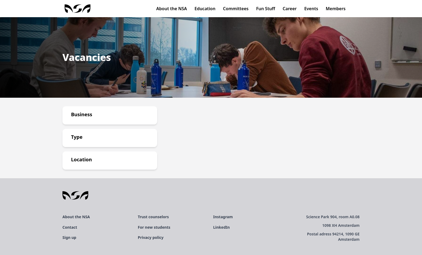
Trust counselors (153, 216)
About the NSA (171, 9)
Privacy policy (151, 237)
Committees (236, 9)
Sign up (69, 237)
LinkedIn (221, 227)
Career (290, 9)
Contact (69, 227)
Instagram (223, 216)
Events (311, 9)
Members (336, 9)
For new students (154, 227)
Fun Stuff (265, 9)
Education (205, 9)
